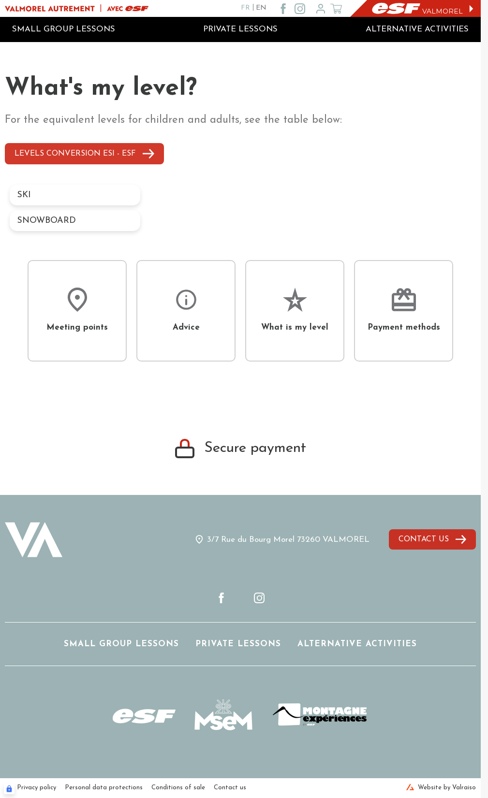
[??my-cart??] (336, 9)
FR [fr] (245, 8)
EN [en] (261, 8)
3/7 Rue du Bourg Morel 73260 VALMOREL (288, 540)
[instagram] (300, 8)
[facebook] (283, 8)
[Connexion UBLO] (9, 788)
